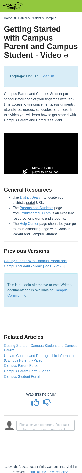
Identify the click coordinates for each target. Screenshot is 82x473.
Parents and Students (36, 208)
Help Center (29, 224)
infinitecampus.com (36, 213)
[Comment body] (45, 425)
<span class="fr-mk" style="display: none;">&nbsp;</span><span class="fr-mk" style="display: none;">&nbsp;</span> (41, 153)
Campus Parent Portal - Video (27, 371)
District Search (31, 197)
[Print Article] (66, 56)
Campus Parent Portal (21, 365)
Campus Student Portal (22, 376)
